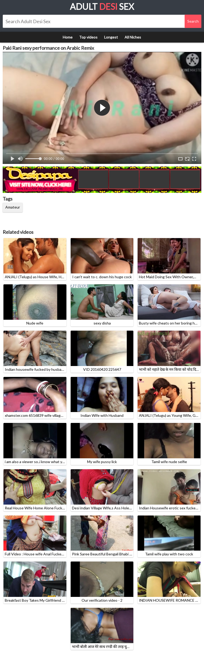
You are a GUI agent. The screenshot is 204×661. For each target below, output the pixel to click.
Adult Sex (102, 6)
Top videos (88, 37)
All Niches (133, 37)
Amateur (12, 207)
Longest (111, 37)
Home (68, 37)
